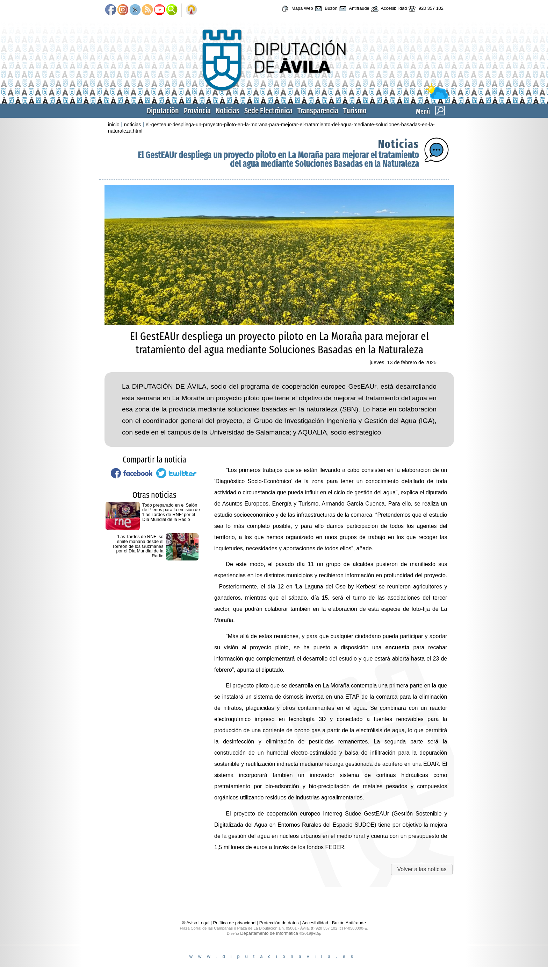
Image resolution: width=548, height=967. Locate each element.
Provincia (197, 110)
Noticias (227, 110)
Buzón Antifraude (349, 922)
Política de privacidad (234, 922)
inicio (114, 124)
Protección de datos (279, 922)
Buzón (325, 8)
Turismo (355, 110)
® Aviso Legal (196, 922)
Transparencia (317, 110)
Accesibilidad (388, 8)
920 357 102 (425, 8)
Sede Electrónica (268, 110)
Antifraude (353, 8)
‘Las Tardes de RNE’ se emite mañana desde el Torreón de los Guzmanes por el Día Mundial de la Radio (138, 546)
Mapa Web (296, 8)
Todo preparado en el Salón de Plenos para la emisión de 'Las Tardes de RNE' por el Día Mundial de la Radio (171, 512)
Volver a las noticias (421, 869)
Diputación (163, 110)
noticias (132, 124)
